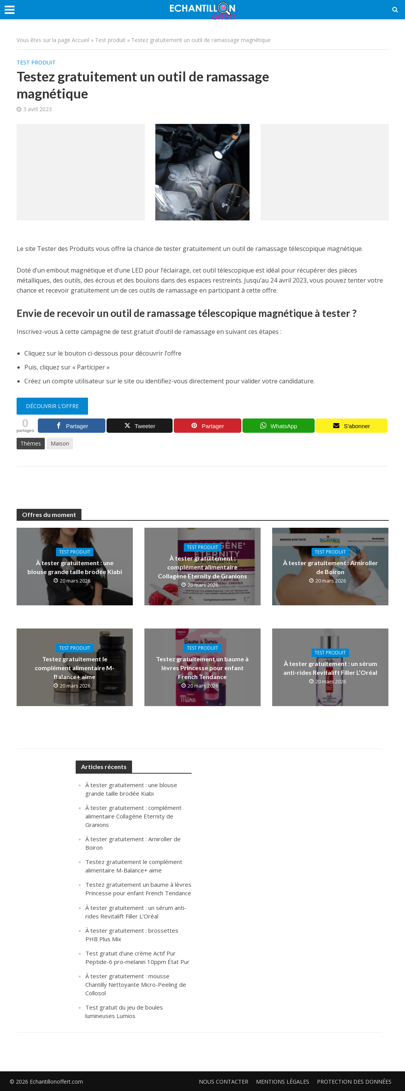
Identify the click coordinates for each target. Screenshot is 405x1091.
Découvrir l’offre (52, 406)
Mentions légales (282, 1081)
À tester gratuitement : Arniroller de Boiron (330, 567)
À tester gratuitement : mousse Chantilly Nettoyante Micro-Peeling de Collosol (135, 984)
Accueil (80, 40)
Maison (60, 443)
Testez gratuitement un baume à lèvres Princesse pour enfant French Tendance (202, 667)
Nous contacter (223, 1081)
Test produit (110, 40)
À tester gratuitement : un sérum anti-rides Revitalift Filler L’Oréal (330, 668)
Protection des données (354, 1081)
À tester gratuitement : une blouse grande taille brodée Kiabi (74, 567)
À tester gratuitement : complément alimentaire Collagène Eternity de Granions (202, 566)
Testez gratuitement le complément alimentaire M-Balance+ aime (74, 667)
